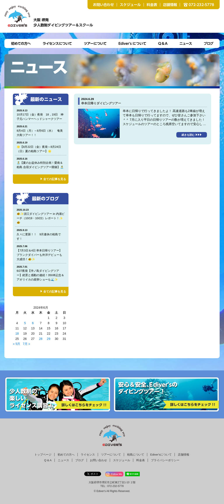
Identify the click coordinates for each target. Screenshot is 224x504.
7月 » (26, 344)
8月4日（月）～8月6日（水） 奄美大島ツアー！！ (41, 131)
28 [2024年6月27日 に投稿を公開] (40, 339)
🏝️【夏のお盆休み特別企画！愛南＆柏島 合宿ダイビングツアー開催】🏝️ (41, 163)
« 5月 (16, 344)
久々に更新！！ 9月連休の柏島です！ (41, 234)
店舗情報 (183, 454)
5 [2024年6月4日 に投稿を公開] (25, 323)
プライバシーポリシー (165, 460)
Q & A (48, 460)
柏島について (135, 454)
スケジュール (121, 460)
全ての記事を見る (54, 179)
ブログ (79, 460)
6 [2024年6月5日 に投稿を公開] (33, 323)
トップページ (42, 454)
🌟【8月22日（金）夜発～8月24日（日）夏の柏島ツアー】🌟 (41, 147)
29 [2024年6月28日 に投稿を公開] (48, 339)
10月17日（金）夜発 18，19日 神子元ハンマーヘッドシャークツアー (41, 115)
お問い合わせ (98, 460)
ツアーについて (111, 454)
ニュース (63, 460)
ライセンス (88, 454)
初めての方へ (66, 454)
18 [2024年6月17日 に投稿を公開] (17, 333)
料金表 (140, 460)
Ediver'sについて (161, 454)
